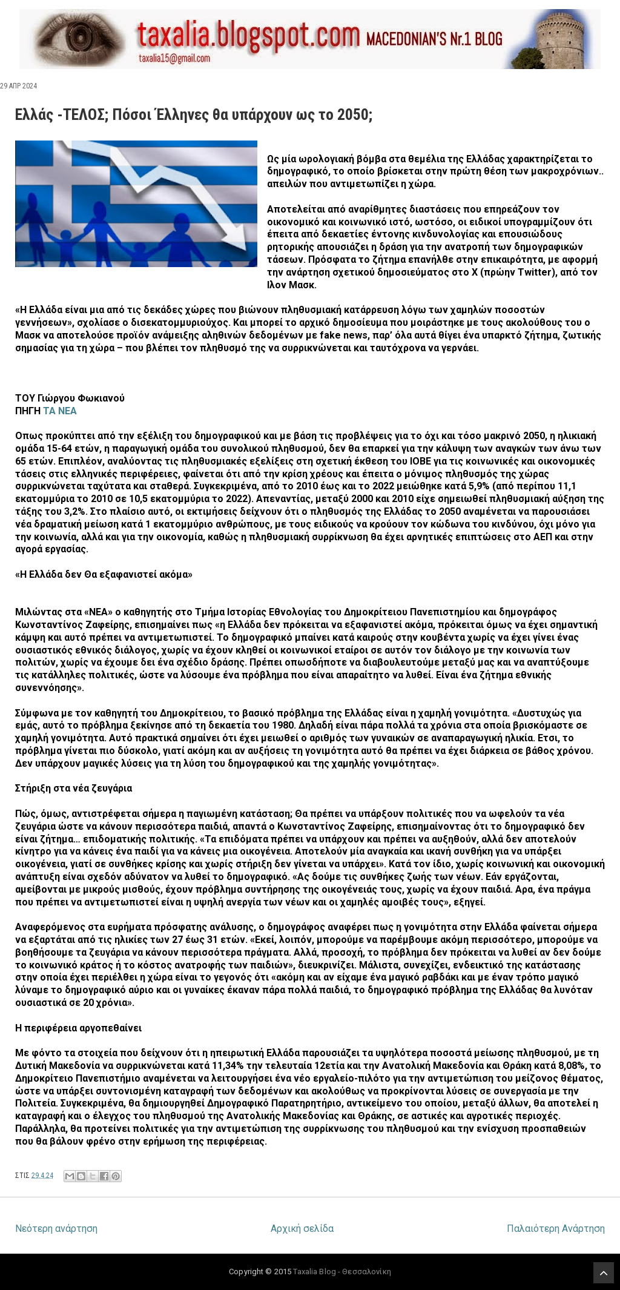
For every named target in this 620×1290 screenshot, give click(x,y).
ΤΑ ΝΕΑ (60, 411)
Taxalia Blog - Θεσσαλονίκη (342, 1271)
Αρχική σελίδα (302, 1228)
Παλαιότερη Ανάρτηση (556, 1228)
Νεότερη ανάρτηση (56, 1228)
